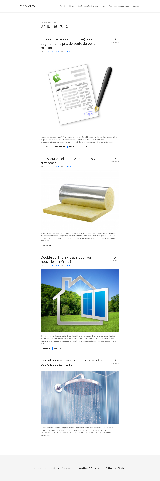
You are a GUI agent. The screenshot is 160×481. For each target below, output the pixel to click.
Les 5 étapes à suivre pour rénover (91, 6)
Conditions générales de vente (91, 468)
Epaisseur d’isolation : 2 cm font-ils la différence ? (68, 160)
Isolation (47, 245)
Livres (71, 6)
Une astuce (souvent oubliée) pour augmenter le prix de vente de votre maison (68, 43)
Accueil (62, 6)
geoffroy (67, 51)
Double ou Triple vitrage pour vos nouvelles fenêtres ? (66, 259)
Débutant (47, 440)
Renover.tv (27, 6)
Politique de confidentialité (116, 468)
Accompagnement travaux (119, 6)
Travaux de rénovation (78, 147)
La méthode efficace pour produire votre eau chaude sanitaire (72, 362)
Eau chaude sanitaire (63, 440)
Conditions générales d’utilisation (63, 468)
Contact (136, 6)
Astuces (46, 147)
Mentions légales (40, 468)
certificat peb (59, 147)
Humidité (46, 348)
